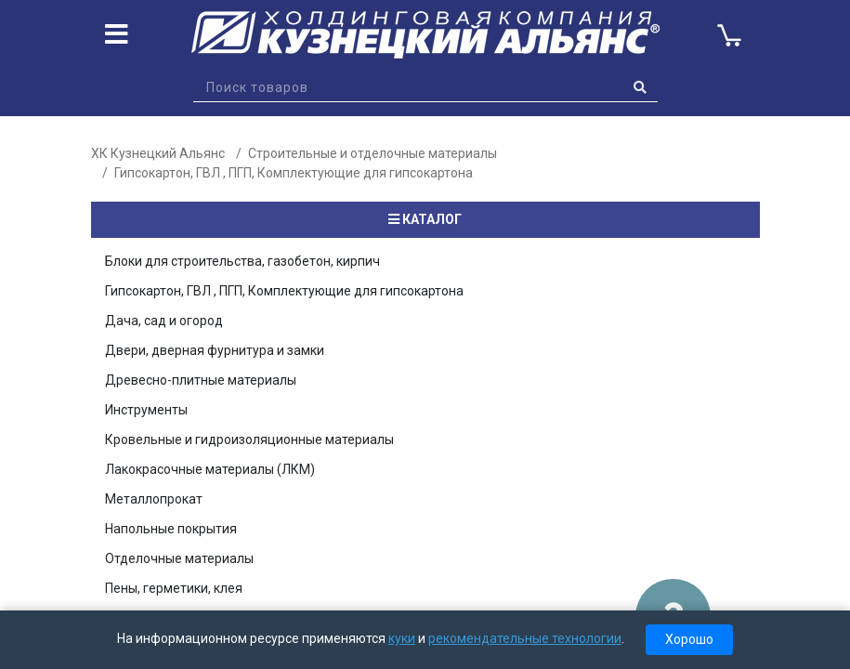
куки (401, 638)
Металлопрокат (154, 499)
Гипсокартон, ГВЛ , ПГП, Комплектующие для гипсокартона (293, 172)
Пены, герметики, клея (173, 588)
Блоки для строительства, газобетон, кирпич (242, 261)
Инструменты (146, 409)
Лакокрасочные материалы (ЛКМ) (210, 469)
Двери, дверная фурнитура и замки (214, 350)
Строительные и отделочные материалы (372, 153)
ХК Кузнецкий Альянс (158, 153)
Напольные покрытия (171, 528)
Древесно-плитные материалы (200, 380)
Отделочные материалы (179, 558)
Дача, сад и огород (164, 320)
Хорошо (689, 639)
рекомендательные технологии (524, 638)
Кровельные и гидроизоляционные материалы (249, 439)
